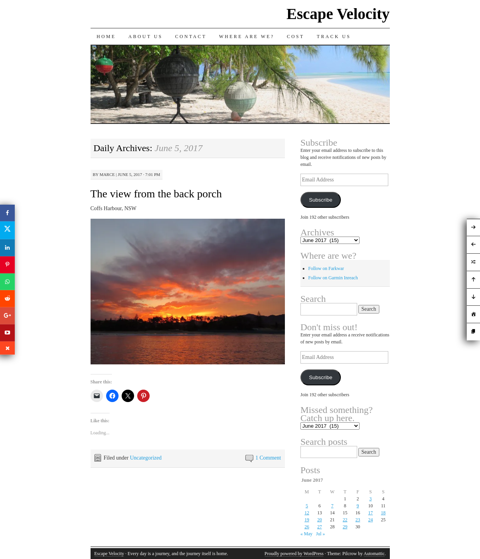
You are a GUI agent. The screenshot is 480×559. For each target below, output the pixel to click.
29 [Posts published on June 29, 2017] (345, 526)
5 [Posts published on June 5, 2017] (306, 505)
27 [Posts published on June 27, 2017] (319, 526)
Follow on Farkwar (326, 268)
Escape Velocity (338, 14)
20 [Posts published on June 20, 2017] (319, 519)
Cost (295, 36)
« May (306, 533)
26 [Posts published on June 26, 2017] (306, 526)
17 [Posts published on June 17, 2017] (370, 512)
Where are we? (246, 36)
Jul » (320, 533)
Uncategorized (146, 458)
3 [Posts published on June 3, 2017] (370, 499)
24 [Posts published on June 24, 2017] (370, 519)
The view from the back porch (156, 194)
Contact (191, 36)
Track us (334, 36)
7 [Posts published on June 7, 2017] (332, 505)
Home (106, 36)
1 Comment (268, 458)
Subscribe (320, 200)
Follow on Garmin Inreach (333, 277)
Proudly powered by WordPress (294, 553)
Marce (107, 174)
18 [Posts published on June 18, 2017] (383, 512)
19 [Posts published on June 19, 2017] (306, 519)
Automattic (374, 553)
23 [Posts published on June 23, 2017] (358, 519)
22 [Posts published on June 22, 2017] (345, 519)
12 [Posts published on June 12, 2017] (306, 512)
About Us (145, 36)
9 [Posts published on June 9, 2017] (358, 505)
